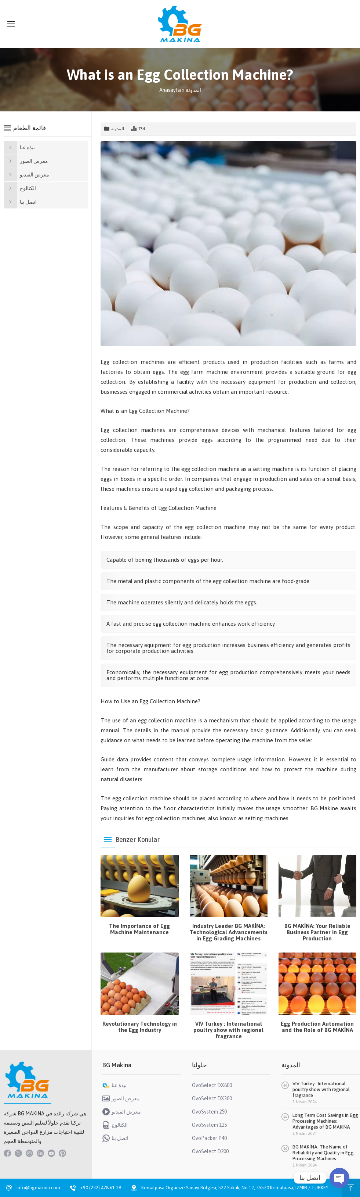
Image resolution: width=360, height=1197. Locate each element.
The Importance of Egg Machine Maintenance (139, 929)
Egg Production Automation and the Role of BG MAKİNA (317, 1027)
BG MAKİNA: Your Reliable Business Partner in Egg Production (317, 932)
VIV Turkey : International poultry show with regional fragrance (228, 1030)
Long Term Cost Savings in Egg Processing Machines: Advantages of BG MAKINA (325, 1121)
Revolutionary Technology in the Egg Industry (139, 1027)
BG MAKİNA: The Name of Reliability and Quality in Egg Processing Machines (323, 1152)
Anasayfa (170, 90)
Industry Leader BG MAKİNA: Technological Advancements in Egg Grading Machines (229, 932)
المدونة (193, 90)
